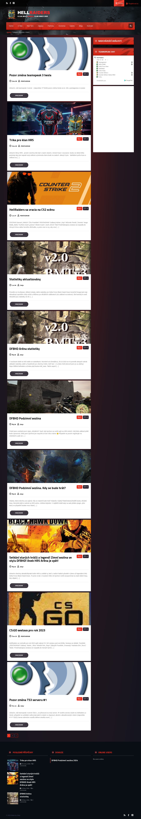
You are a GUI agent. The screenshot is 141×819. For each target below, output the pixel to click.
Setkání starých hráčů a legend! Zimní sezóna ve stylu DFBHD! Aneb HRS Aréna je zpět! (40, 559)
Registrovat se (132, 3)
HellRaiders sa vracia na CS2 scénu (32, 209)
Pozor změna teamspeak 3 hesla (30, 75)
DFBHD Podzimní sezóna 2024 (65, 760)
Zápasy (40, 25)
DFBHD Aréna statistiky (24, 348)
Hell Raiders (100, 57)
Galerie (72, 25)
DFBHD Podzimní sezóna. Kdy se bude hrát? (37, 488)
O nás (20, 25)
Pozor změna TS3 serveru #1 (28, 700)
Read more (19, 95)
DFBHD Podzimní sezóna (25, 418)
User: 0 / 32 (100, 59)
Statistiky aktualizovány (25, 279)
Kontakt (90, 25)
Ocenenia (62, 25)
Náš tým (30, 25)
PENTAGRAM (25, 81)
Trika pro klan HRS (21, 140)
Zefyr (22, 285)
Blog (81, 25)
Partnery (51, 25)
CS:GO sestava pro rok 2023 (27, 630)
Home (11, 25)
